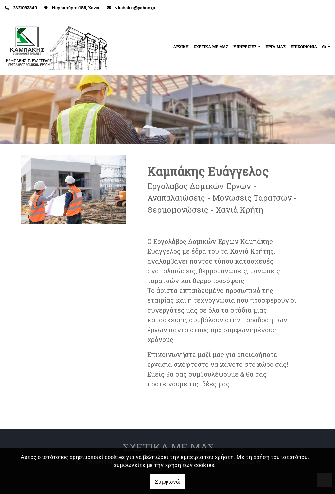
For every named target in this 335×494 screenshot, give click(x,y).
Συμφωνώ (167, 481)
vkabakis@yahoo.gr (135, 7)
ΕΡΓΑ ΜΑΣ (275, 46)
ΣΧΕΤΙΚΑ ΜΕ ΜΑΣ (210, 46)
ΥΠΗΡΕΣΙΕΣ (245, 46)
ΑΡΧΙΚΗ (180, 46)
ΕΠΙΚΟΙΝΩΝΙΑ (304, 46)
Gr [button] (324, 46)
